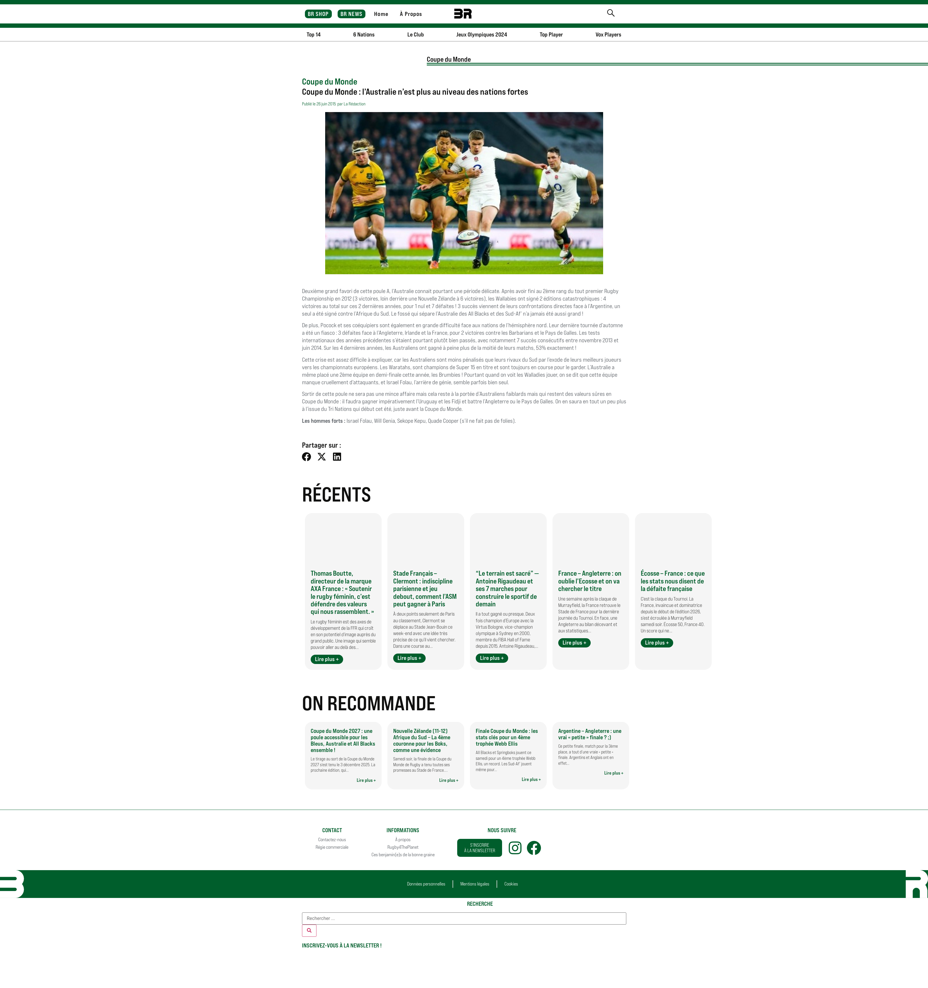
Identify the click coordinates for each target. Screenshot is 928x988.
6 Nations (364, 34)
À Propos (411, 13)
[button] (307, 456)
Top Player (551, 34)
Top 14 (314, 34)
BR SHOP (318, 13)
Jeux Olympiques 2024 (481, 34)
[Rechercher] (309, 931)
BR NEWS (352, 13)
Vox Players (608, 34)
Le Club (415, 34)
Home (381, 13)
